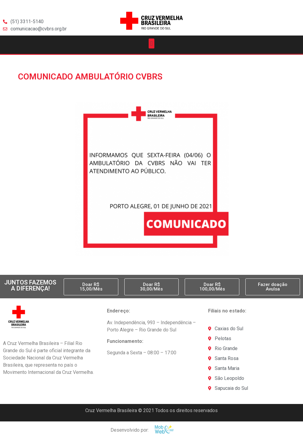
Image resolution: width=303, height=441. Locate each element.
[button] (151, 43)
